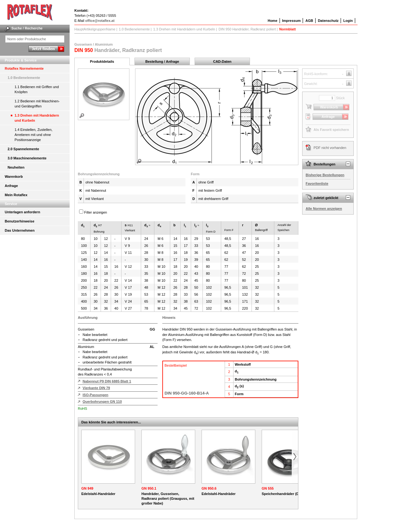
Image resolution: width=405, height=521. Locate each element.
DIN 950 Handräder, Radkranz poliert (247, 29)
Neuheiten (16, 167)
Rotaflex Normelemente (24, 68)
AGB (309, 21)
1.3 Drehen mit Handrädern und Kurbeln (37, 117)
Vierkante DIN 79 (96, 388)
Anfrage (11, 186)
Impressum (291, 21)
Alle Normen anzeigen (324, 208)
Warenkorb (14, 176)
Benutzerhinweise (19, 221)
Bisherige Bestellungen (325, 175)
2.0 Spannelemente (23, 149)
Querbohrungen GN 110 (102, 401)
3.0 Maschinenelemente (27, 158)
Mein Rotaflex (16, 195)
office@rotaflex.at (100, 21)
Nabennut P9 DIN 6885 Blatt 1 (107, 381)
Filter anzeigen (95, 212)
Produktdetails (102, 61)
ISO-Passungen (95, 395)
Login (348, 21)
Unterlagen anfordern (22, 212)
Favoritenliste (317, 183)
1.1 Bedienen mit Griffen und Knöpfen (37, 89)
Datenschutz (328, 21)
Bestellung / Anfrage (162, 61)
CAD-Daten (222, 61)
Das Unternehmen (19, 230)
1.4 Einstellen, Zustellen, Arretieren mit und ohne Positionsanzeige (34, 135)
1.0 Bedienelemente (24, 78)
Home (272, 21)
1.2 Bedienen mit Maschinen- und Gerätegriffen (37, 103)
